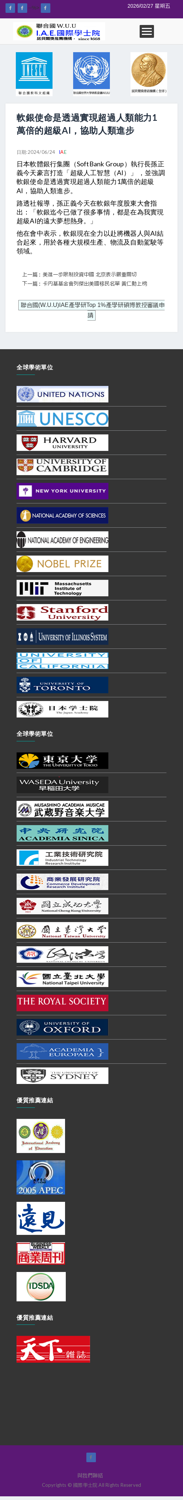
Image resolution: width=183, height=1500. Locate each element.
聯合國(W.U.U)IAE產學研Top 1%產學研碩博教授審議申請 (93, 310)
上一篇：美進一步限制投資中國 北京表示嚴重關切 (79, 274)
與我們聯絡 (90, 1475)
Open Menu (147, 31)
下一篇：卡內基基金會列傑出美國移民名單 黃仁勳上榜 (84, 283)
